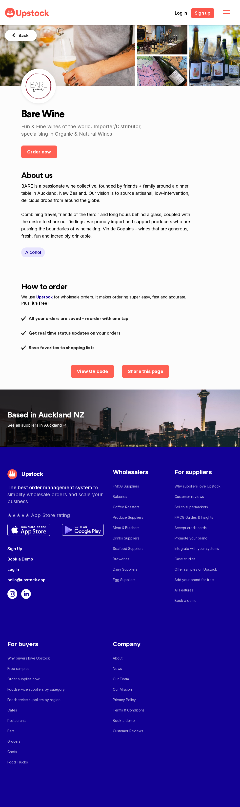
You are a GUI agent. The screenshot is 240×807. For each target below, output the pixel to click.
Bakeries (120, 496)
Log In (13, 569)
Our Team (121, 679)
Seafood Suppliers (128, 548)
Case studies (185, 559)
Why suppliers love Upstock (197, 486)
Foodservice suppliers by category (36, 689)
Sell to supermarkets (191, 507)
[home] (27, 12)
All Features (184, 590)
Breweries (121, 559)
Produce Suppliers (128, 517)
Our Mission (122, 689)
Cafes (12, 710)
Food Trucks (17, 762)
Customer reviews (189, 496)
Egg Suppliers (124, 580)
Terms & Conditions (128, 710)
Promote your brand (191, 538)
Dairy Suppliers (125, 569)
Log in (181, 13)
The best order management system (50, 487)
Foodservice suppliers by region (33, 700)
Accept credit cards (191, 528)
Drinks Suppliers (126, 538)
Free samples (18, 668)
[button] (223, 12)
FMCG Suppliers (126, 486)
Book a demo (186, 600)
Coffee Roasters (126, 507)
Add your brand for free (194, 580)
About (117, 658)
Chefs (12, 752)
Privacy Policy (124, 700)
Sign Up (14, 548)
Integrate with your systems (197, 548)
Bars (11, 731)
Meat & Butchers (126, 528)
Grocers (13, 741)
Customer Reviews (128, 731)
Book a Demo (20, 559)
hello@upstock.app (26, 579)
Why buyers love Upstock (28, 658)
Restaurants (16, 720)
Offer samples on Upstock (196, 569)
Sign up (202, 13)
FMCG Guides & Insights (194, 517)
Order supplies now (23, 679)
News (117, 668)
